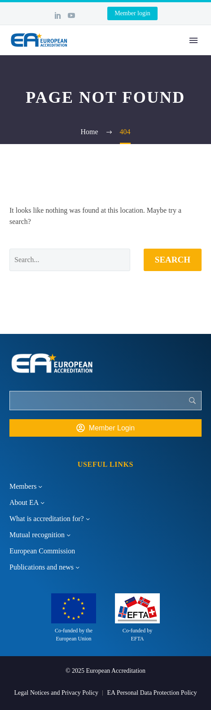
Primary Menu (193, 40)
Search (172, 259)
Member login (132, 13)
